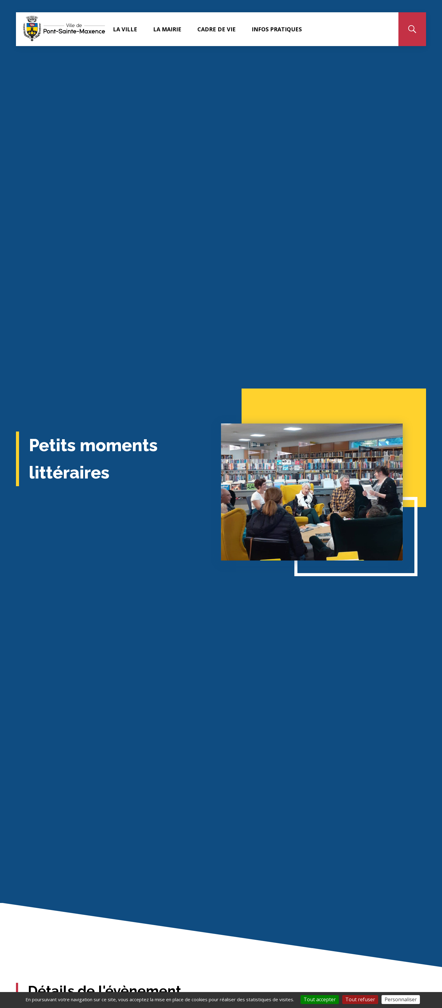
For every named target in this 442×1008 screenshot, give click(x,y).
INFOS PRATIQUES (280, 29)
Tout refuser (360, 999)
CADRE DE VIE (220, 29)
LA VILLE (128, 29)
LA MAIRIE (171, 29)
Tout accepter (320, 999)
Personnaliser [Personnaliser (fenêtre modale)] (401, 999)
